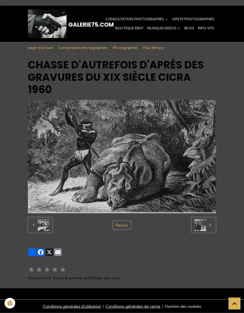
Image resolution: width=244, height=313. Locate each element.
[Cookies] (10, 303)
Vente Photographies (193, 19)
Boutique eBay (129, 28)
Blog (189, 28)
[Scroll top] (234, 303)
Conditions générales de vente (133, 306)
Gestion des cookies (183, 306)
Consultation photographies (135, 19)
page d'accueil (40, 47)
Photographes (125, 47)
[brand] (54, 24)
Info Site (206, 28)
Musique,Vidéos (162, 28)
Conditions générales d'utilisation (72, 306)
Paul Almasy (153, 47)
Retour (122, 225)
